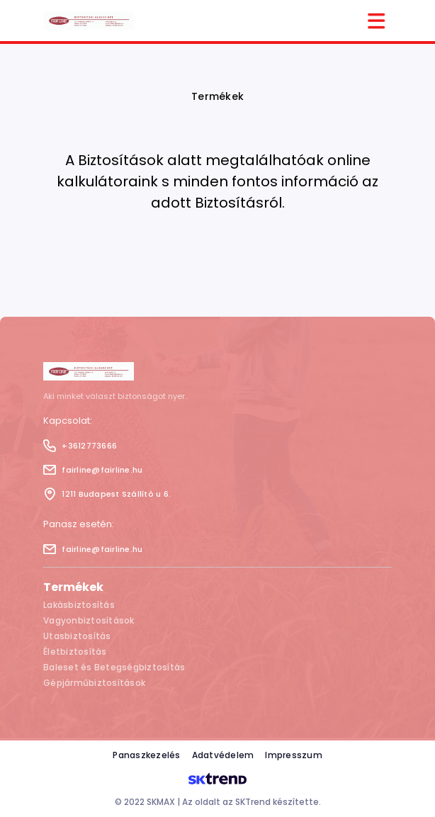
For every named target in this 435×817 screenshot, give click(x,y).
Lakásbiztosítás (79, 605)
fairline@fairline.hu (92, 469)
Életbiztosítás (75, 652)
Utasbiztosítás (77, 636)
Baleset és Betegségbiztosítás (114, 667)
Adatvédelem (223, 755)
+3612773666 (80, 445)
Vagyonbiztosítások (89, 620)
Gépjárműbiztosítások (94, 683)
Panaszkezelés (146, 755)
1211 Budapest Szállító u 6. (107, 494)
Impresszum (293, 755)
